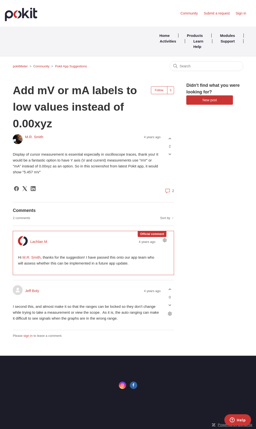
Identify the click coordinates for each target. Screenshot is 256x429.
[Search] (206, 66)
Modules (227, 35)
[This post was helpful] (169, 138)
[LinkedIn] (33, 188)
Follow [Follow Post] (159, 90)
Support (228, 41)
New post (209, 100)
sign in (28, 336)
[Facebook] (16, 188)
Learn (198, 41)
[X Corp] (24, 188)
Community (189, 13)
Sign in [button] (241, 13)
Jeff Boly (32, 291)
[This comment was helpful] (169, 289)
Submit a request (217, 13)
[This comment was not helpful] (169, 305)
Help (197, 46)
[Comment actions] (164, 240)
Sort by (167, 218)
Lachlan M (38, 241)
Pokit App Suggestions (71, 66)
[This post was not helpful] (169, 154)
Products (195, 35)
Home (165, 35)
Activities (168, 41)
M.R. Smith (34, 137)
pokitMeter (20, 66)
